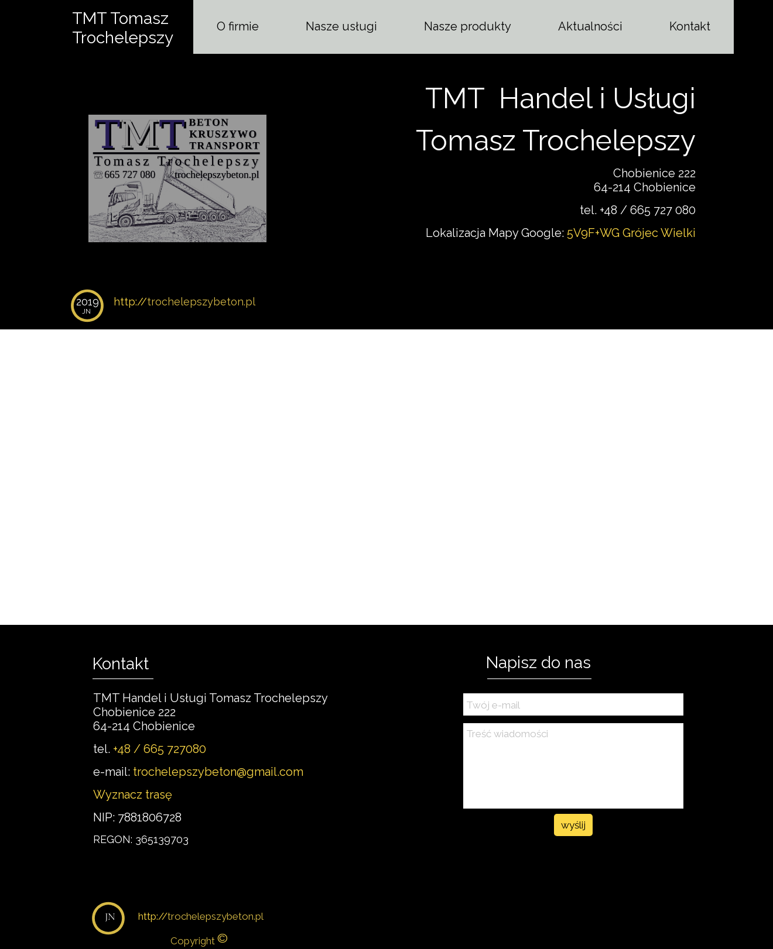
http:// (184, 301)
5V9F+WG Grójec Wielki (631, 233)
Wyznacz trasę (132, 795)
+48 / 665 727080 (159, 749)
